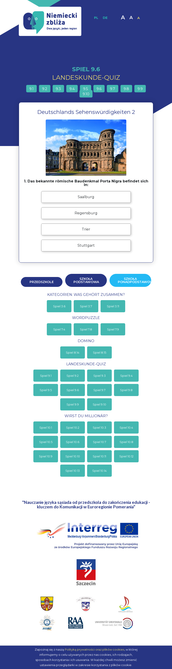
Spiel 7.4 (59, 329)
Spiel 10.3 (99, 427)
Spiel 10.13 (72, 470)
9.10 (86, 94)
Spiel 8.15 (99, 352)
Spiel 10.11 (99, 456)
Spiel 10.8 (126, 442)
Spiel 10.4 (126, 427)
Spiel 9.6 (73, 390)
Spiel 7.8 (86, 329)
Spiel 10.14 (99, 470)
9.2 (44, 89)
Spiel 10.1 (45, 427)
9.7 (112, 89)
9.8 (126, 89)
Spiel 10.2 (72, 427)
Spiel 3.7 (86, 306)
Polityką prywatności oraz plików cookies (94, 649)
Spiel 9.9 (73, 404)
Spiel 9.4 (126, 375)
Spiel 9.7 (99, 390)
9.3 (58, 89)
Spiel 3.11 (113, 306)
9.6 (99, 89)
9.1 (31, 89)
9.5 (85, 89)
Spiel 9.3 (99, 375)
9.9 (140, 89)
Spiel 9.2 (73, 375)
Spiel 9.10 (99, 404)
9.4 (72, 89)
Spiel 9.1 (46, 375)
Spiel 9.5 (46, 390)
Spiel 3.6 (59, 306)
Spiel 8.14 (72, 352)
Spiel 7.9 (113, 329)
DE (105, 18)
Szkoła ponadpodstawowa (134, 280)
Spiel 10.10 (72, 456)
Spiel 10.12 (126, 456)
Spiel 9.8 (126, 390)
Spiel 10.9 (45, 456)
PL (96, 18)
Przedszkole (42, 282)
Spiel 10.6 (72, 442)
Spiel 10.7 (99, 442)
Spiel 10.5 (45, 442)
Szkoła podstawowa (86, 280)
